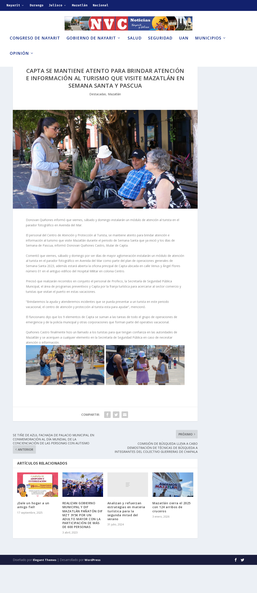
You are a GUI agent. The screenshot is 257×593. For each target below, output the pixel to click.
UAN (184, 45)
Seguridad (160, 45)
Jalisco (55, 5)
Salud (135, 45)
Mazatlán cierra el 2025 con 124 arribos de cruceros (171, 535)
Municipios (208, 45)
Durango (36, 5)
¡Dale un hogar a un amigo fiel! (33, 533)
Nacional (100, 5)
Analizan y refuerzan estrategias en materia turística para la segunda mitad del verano (126, 539)
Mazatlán (80, 5)
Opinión (19, 60)
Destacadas (97, 122)
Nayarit (13, 5)
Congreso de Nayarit (35, 45)
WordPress (92, 588)
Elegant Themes (44, 588)
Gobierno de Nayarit (91, 45)
